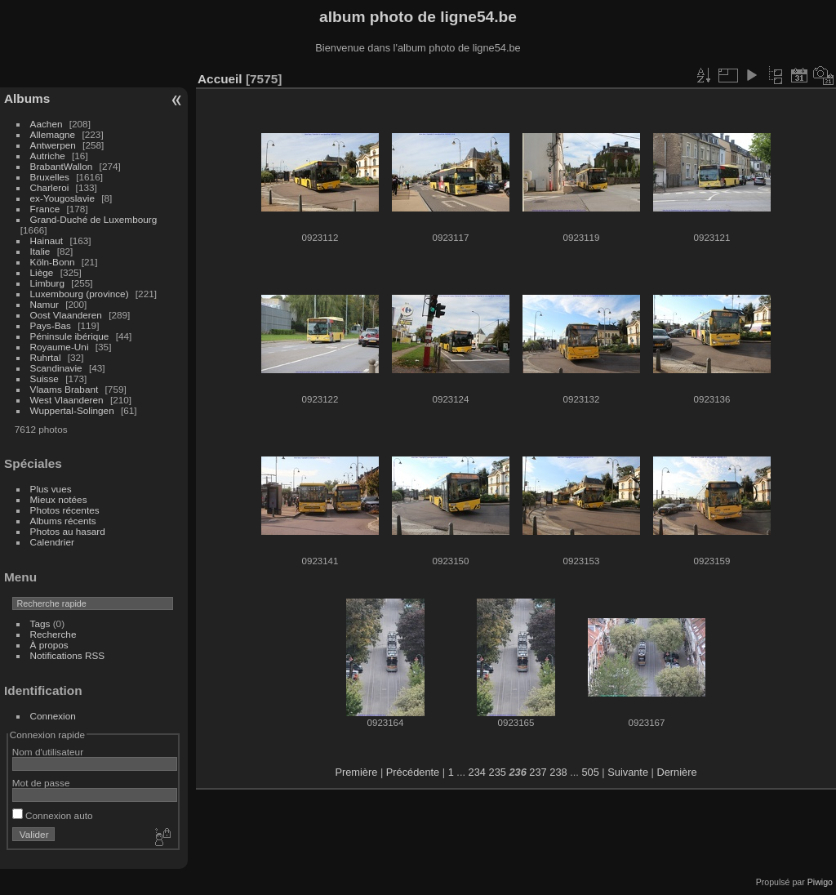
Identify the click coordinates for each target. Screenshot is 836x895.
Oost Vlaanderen (66, 314)
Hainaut (47, 240)
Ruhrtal (45, 357)
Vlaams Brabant (64, 389)
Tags (40, 623)
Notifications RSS (67, 655)
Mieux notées (58, 499)
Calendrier (52, 542)
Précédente (412, 772)
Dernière (677, 772)
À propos (49, 644)
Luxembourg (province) (79, 293)
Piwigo (820, 882)
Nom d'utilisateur (47, 751)
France (45, 208)
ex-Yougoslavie (62, 198)
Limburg (47, 283)
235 (497, 772)
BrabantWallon (61, 166)
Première (356, 772)
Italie (40, 251)
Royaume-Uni (59, 346)
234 (477, 772)
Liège (42, 272)
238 (558, 772)
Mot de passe (41, 782)
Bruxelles (49, 176)
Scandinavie (56, 368)
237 (537, 772)
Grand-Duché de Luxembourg (94, 219)
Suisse (44, 378)
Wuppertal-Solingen (72, 410)
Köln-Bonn (52, 261)
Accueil (220, 79)
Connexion (53, 715)
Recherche (53, 634)
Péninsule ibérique (69, 336)
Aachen (46, 123)
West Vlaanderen (67, 399)
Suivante (627, 772)
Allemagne (53, 134)
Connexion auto (52, 815)
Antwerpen (53, 145)
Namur (44, 304)
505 (589, 772)
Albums (27, 98)
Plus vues (51, 488)
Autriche (47, 155)
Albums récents (63, 520)
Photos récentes (65, 510)
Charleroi (49, 187)
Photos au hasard (67, 531)
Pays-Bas (50, 325)
